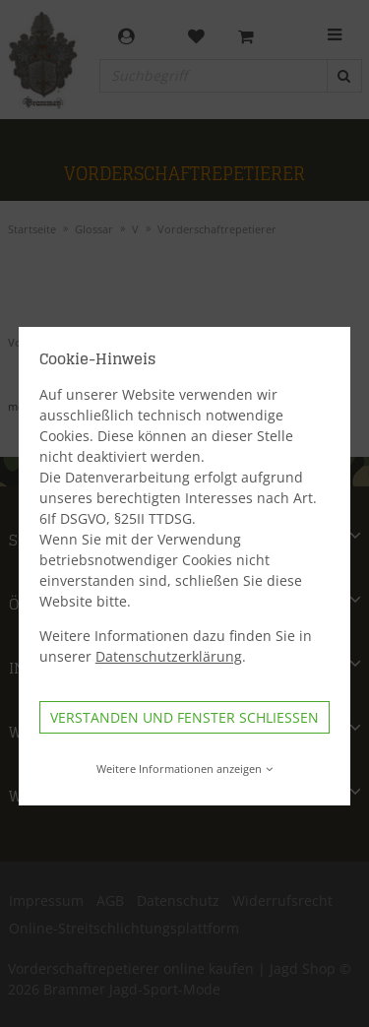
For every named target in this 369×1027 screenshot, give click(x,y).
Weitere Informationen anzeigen (184, 768)
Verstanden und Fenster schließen (184, 717)
